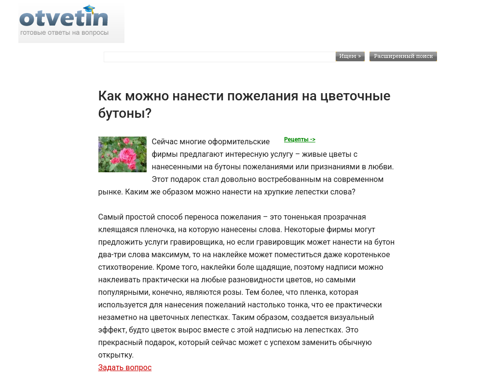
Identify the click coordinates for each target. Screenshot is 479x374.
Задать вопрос (124, 367)
